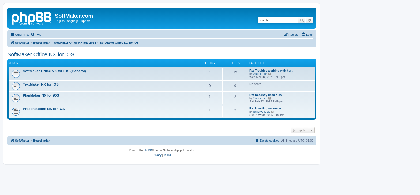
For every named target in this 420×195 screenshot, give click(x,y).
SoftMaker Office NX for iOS (41, 54)
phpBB (148, 150)
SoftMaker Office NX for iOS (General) (54, 71)
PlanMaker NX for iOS (41, 95)
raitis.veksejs (261, 111)
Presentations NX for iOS (44, 109)
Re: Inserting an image (265, 108)
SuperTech (260, 73)
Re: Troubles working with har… (271, 70)
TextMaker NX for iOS (41, 84)
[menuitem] (36, 34)
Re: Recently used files (265, 95)
